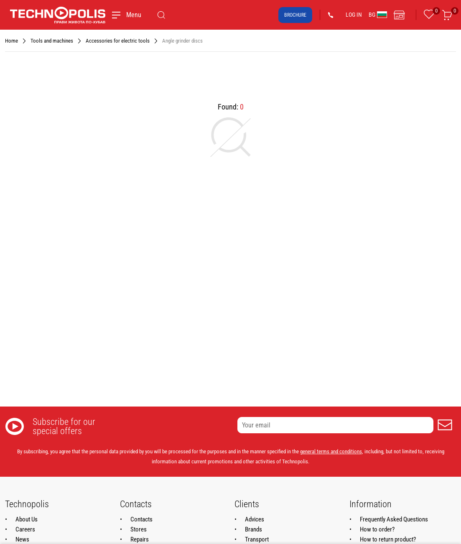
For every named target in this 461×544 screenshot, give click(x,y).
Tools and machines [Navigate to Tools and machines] (52, 41)
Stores (138, 529)
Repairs (139, 539)
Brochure (295, 15)
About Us (26, 519)
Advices (254, 519)
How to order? (377, 529)
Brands (253, 529)
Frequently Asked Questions (394, 519)
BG (378, 14)
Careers (25, 529)
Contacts (141, 519)
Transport (257, 539)
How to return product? (388, 539)
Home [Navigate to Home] (11, 41)
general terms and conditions (331, 451)
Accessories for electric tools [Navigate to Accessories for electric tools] (118, 41)
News (22, 539)
